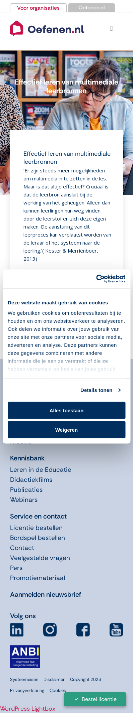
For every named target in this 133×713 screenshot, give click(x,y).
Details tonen (96, 390)
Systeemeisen (24, 679)
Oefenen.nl (91, 7)
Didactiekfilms (31, 479)
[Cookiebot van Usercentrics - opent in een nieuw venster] (96, 279)
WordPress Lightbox (27, 709)
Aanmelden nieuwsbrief (45, 594)
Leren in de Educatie (40, 469)
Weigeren (66, 430)
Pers (16, 568)
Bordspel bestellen (37, 538)
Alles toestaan (67, 410)
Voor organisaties (38, 7)
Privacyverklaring (27, 690)
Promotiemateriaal (37, 578)
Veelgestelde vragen (40, 558)
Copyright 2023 (85, 679)
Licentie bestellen (36, 528)
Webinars (24, 499)
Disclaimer (54, 679)
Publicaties (26, 489)
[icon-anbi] (25, 648)
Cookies (58, 690)
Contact (22, 548)
